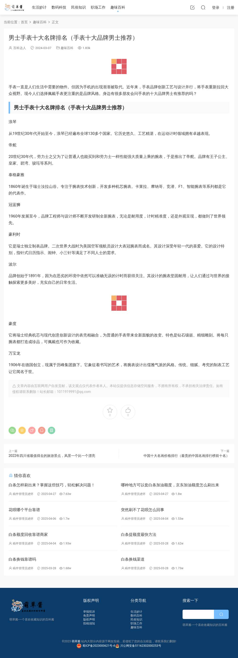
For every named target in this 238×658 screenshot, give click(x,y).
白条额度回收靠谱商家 (28, 534)
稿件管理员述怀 (23, 494)
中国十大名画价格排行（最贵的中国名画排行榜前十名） (186, 456)
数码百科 (136, 615)
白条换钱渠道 (133, 559)
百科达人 (19, 48)
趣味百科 (117, 7)
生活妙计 (39, 7)
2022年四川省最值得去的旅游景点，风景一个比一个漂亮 (52, 456)
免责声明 (89, 615)
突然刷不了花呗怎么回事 (142, 509)
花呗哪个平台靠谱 (24, 509)
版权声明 (89, 619)
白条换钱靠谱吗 (22, 559)
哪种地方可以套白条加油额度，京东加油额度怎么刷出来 (170, 485)
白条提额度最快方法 (138, 534)
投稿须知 (89, 623)
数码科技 (59, 7)
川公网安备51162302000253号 (138, 645)
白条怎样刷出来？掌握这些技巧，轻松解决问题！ (52, 485)
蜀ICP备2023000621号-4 (96, 645)
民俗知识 (78, 7)
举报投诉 (89, 611)
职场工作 (98, 7)
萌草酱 (14, 7)
